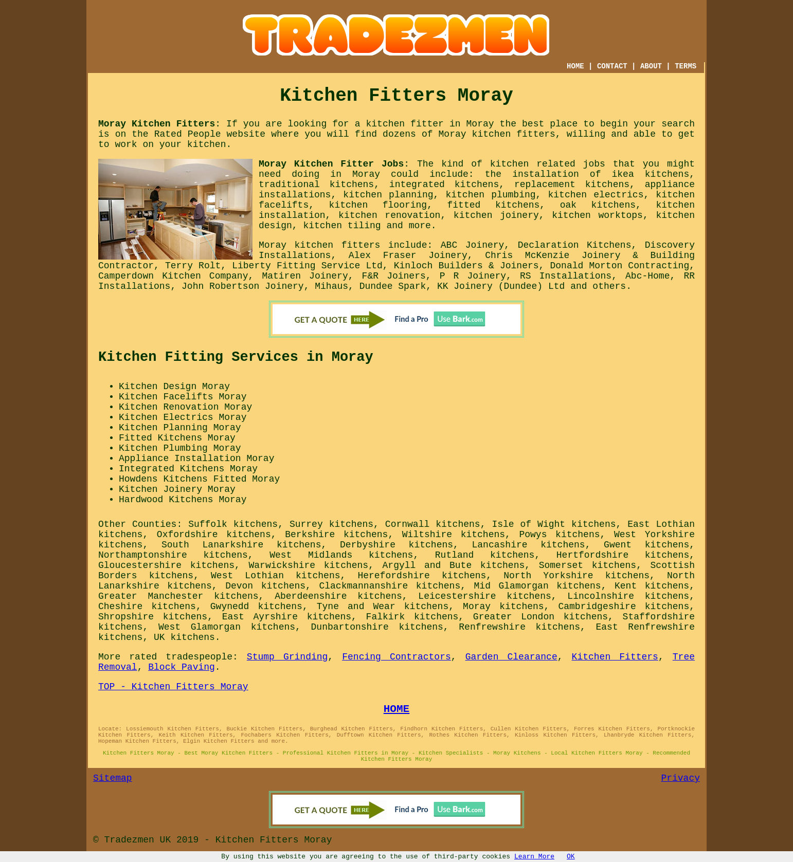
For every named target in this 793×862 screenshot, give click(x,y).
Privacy (680, 778)
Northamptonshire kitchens (173, 555)
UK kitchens (184, 637)
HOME (575, 66)
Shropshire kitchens (152, 617)
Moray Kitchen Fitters (156, 124)
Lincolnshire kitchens (628, 596)
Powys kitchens (559, 534)
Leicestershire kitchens (484, 596)
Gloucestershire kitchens (166, 565)
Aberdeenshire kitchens (338, 596)
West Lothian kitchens (275, 576)
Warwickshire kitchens (308, 565)
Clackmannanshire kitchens (389, 586)
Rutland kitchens (485, 555)
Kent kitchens (652, 586)
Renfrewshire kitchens (519, 627)
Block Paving (181, 667)
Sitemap (112, 778)
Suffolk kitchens (233, 524)
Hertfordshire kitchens (622, 555)
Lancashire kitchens (528, 545)
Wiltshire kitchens (453, 534)
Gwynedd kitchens (256, 606)
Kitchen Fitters (615, 657)
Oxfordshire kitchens (214, 534)
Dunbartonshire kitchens (377, 627)
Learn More (534, 856)
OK (571, 856)
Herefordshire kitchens (421, 576)
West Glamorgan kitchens (226, 627)
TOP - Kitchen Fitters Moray (173, 687)
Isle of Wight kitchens (554, 524)
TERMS (685, 66)
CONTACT (612, 66)
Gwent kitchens (646, 545)
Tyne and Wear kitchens (382, 606)
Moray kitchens (503, 606)
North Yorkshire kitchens (576, 576)
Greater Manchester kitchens (178, 596)
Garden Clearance (511, 657)
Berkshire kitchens (336, 534)
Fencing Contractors (396, 657)
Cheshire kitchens (147, 606)
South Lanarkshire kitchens (241, 545)
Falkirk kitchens (412, 617)
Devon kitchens (265, 586)
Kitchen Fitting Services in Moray (235, 357)
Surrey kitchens (331, 524)
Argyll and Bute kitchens (454, 565)
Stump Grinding (287, 657)
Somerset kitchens (587, 565)
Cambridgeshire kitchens (623, 606)
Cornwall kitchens (432, 524)
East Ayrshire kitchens (286, 617)
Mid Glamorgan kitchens (537, 586)
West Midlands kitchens (341, 555)
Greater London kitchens (540, 617)
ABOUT (651, 66)
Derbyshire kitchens (396, 545)
